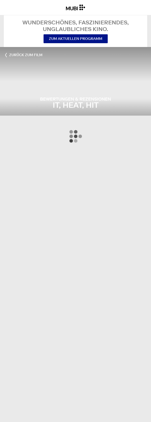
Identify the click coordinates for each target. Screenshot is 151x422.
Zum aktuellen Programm (75, 38)
